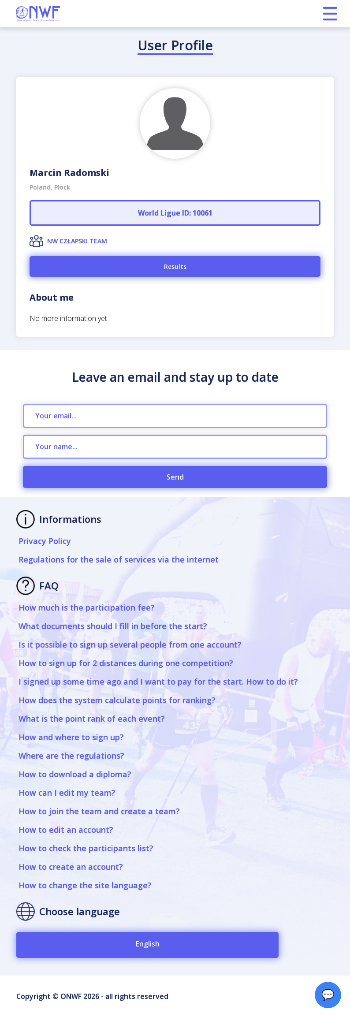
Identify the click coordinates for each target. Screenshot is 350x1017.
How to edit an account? (66, 829)
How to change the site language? (85, 885)
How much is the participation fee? (87, 607)
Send (175, 477)
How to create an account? (71, 866)
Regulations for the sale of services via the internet (119, 559)
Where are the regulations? (71, 755)
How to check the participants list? (86, 848)
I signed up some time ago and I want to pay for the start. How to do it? (158, 681)
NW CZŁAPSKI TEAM (77, 241)
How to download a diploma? (75, 774)
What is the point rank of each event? (92, 718)
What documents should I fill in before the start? (113, 626)
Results (175, 266)
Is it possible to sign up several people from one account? (130, 644)
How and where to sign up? (71, 737)
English (148, 944)
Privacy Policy (45, 541)
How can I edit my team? (67, 792)
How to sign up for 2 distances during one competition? (126, 663)
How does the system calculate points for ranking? (117, 700)
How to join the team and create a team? (99, 811)
